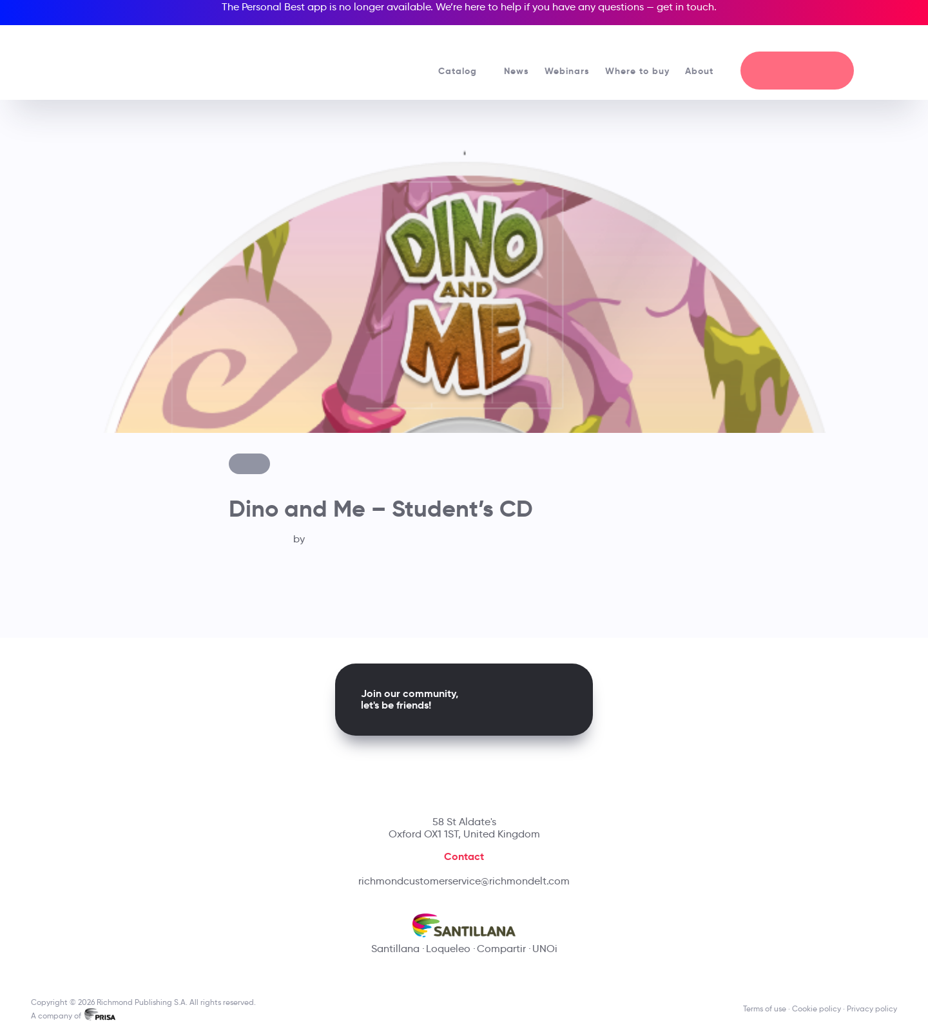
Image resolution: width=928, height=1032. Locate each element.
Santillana (395, 948)
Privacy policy (872, 1008)
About (705, 71)
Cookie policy (816, 1008)
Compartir (501, 948)
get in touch (685, 7)
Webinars (567, 71)
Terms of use (764, 1008)
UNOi (544, 948)
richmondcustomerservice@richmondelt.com (464, 881)
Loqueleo (448, 948)
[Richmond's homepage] (131, 58)
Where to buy (637, 71)
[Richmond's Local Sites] (836, 39)
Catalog (463, 71)
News (516, 71)
